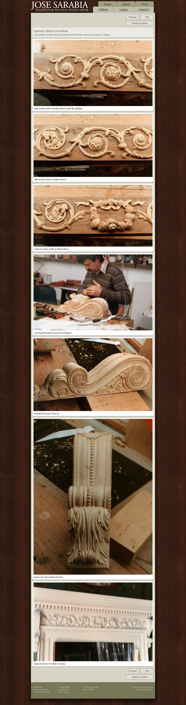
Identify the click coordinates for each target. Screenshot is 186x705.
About (126, 4)
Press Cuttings (63, 692)
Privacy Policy (88, 689)
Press (144, 4)
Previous (133, 17)
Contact (143, 10)
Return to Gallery (140, 23)
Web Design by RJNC (144, 689)
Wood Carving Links (91, 687)
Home (107, 4)
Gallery (103, 10)
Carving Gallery (64, 687)
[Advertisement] (78, 20)
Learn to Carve (64, 689)
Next (147, 17)
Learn (123, 10)
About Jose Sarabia (40, 689)
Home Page (37, 687)
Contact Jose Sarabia (41, 692)
